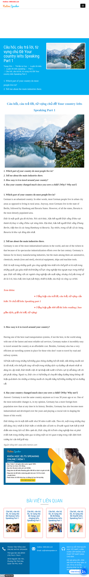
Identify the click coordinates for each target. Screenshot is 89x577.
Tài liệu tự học (21, 66)
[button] (12, 514)
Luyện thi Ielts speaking (15, 69)
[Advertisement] (44, 22)
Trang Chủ (8, 66)
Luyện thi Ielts (35, 66)
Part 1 (30, 69)
